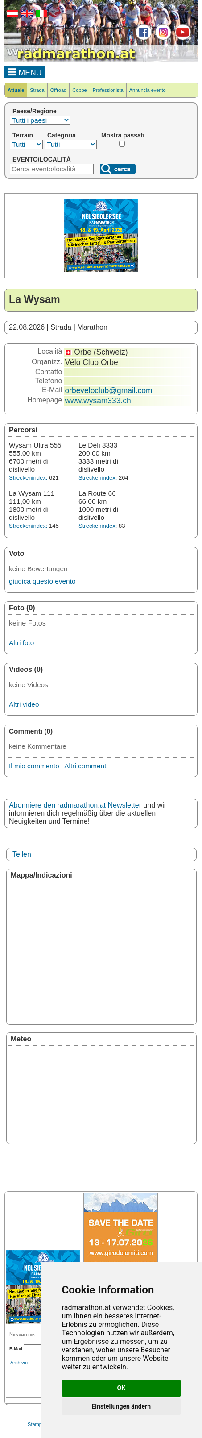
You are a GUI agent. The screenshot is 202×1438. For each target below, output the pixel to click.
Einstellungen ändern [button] (121, 1406)
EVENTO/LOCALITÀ (41, 159)
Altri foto (21, 642)
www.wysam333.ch (98, 400)
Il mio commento (34, 766)
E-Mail (15, 1348)
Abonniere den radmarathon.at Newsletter (75, 805)
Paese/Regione (34, 111)
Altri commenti (85, 766)
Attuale (16, 90)
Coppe (79, 90)
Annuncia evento (147, 90)
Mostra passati (122, 135)
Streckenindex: (28, 477)
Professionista (108, 90)
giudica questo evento (42, 581)
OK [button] (121, 1388)
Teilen (21, 854)
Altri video (24, 704)
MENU (25, 71)
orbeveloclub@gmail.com (108, 390)
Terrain (22, 135)
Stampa (36, 1424)
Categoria (61, 135)
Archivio (19, 1362)
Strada (37, 90)
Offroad (58, 90)
